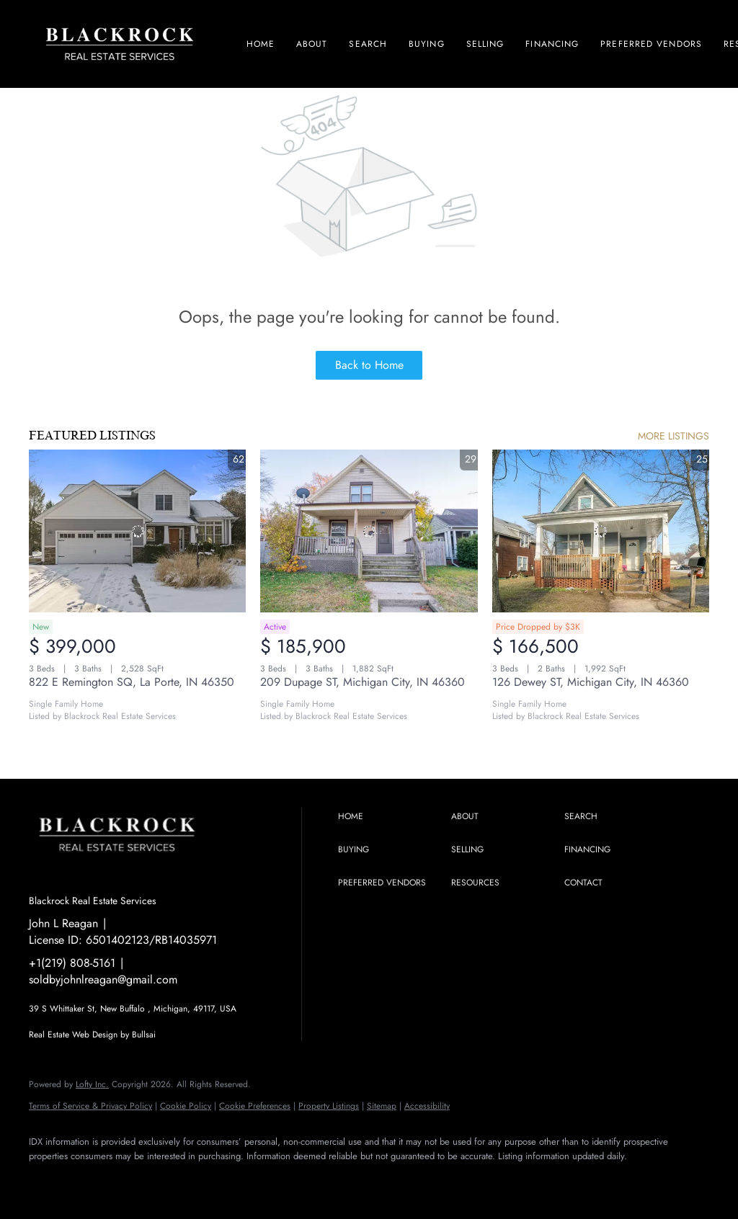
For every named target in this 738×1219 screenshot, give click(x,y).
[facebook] (46, 1180)
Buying (427, 43)
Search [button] (368, 43)
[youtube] (171, 1180)
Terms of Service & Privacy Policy (90, 1105)
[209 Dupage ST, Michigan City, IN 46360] (368, 531)
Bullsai (144, 1034)
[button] (391, 817)
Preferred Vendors (651, 43)
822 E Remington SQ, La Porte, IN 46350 (131, 682)
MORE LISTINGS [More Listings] (673, 436)
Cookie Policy (185, 1105)
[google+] (213, 1180)
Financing (552, 43)
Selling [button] (485, 43)
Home (260, 43)
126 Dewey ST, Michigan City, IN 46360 (590, 682)
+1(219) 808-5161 (72, 963)
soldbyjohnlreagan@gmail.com (103, 979)
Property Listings (328, 1105)
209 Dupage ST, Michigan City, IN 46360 (362, 682)
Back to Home (369, 365)
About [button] (312, 43)
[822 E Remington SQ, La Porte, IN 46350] (137, 531)
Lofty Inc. (92, 1084)
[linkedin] (88, 1180)
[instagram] (129, 1180)
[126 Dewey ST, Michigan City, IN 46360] (600, 531)
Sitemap (381, 1105)
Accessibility (427, 1105)
